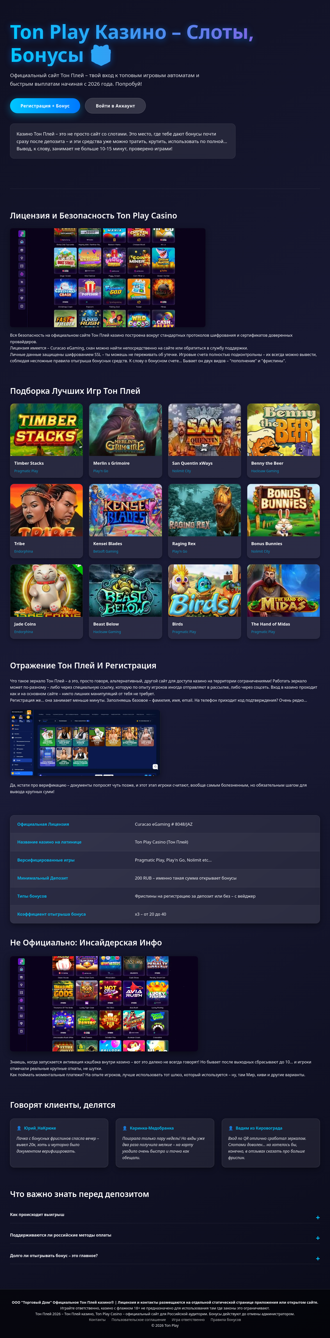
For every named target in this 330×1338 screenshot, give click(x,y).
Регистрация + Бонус (45, 106)
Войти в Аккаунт (115, 106)
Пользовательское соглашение (139, 1319)
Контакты (97, 1319)
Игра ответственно (188, 1319)
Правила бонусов (226, 1319)
